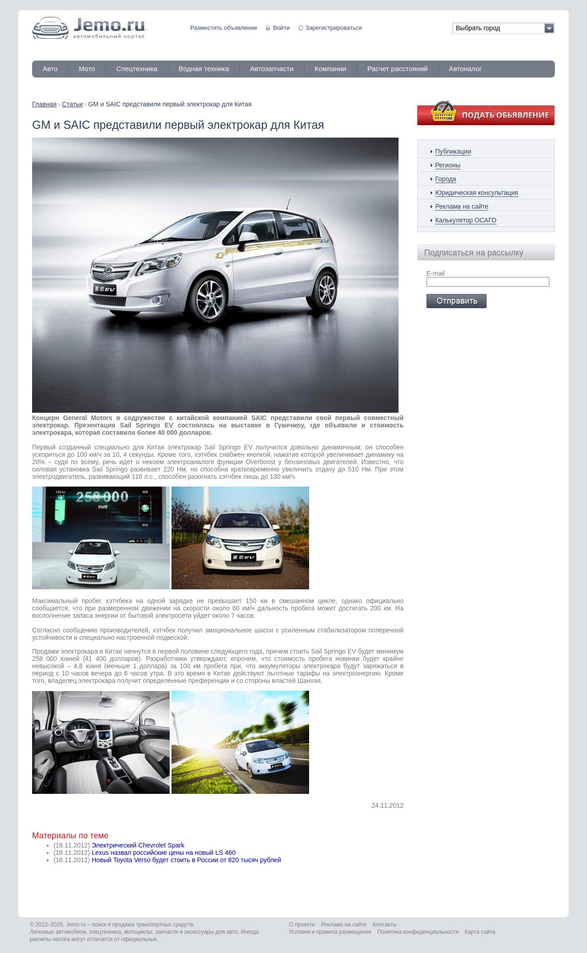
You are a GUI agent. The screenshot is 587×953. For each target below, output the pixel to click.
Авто (50, 68)
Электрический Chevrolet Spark (138, 845)
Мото (87, 68)
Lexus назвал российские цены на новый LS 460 (164, 852)
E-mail (435, 273)
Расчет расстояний (397, 68)
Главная (44, 104)
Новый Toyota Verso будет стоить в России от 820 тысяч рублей (186, 860)
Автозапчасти (272, 68)
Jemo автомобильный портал (90, 28)
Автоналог (465, 68)
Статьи (72, 104)
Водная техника (203, 68)
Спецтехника (136, 68)
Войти (281, 27)
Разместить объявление (223, 27)
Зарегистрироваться (333, 27)
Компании (330, 68)
